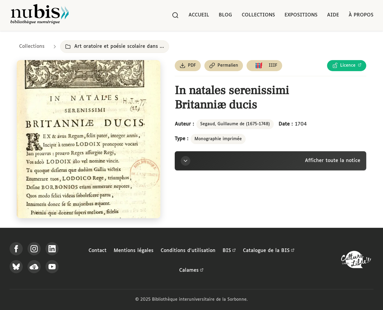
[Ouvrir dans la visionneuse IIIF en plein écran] (88, 139)
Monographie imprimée (218, 139)
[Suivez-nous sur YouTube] (52, 266)
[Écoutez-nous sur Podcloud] (34, 266)
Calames (191, 270)
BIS (229, 250)
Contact (98, 250)
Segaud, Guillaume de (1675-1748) (235, 124)
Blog (225, 15)
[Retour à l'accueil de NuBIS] (39, 15)
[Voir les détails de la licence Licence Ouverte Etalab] (346, 65)
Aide (333, 15)
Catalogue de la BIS (268, 250)
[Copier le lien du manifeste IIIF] (264, 65)
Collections (258, 15)
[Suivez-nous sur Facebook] (16, 248)
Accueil (199, 15)
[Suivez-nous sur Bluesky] (16, 266)
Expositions (301, 15)
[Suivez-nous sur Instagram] (34, 248)
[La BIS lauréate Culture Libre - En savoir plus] (356, 261)
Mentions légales (133, 250)
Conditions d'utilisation (188, 250)
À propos (361, 15)
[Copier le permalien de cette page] (223, 65)
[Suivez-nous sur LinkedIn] (52, 248)
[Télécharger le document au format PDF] (188, 65)
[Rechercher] (175, 15)
